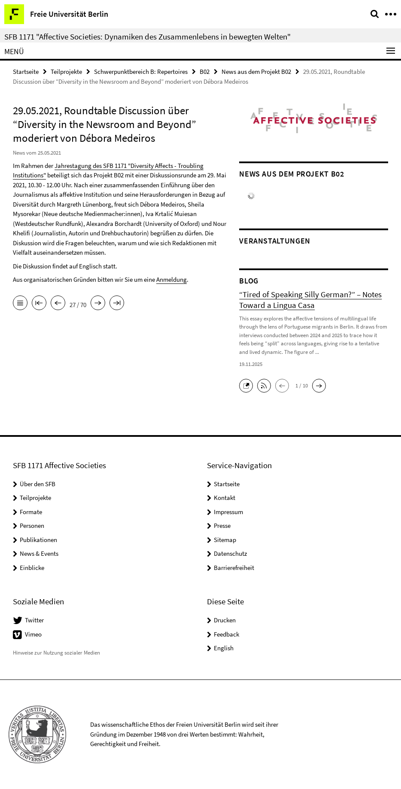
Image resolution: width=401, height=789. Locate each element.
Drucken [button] (225, 620)
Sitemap (225, 540)
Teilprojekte (66, 71)
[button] (248, 385)
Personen (32, 525)
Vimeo (33, 634)
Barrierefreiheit (234, 568)
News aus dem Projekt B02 (256, 71)
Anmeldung (171, 279)
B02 (205, 71)
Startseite (26, 71)
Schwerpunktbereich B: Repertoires (141, 71)
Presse (222, 525)
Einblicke (32, 568)
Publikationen (38, 540)
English (224, 648)
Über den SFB (37, 484)
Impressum (228, 512)
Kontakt (224, 498)
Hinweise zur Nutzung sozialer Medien (56, 652)
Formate (31, 512)
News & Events (39, 553)
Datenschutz (230, 553)
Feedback (226, 634)
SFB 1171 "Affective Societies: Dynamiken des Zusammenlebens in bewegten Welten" (147, 36)
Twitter (34, 620)
